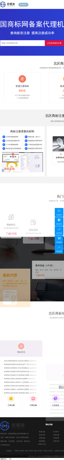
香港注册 (42, 432)
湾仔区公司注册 (47, 451)
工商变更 (56, 438)
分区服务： (9, 451)
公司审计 (56, 432)
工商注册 (56, 435)
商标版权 (42, 441)
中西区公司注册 (19, 451)
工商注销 (56, 441)
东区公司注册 (29, 451)
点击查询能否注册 (54, 43)
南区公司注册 (38, 451)
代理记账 (42, 438)
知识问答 (42, 435)
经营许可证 (42, 444)
